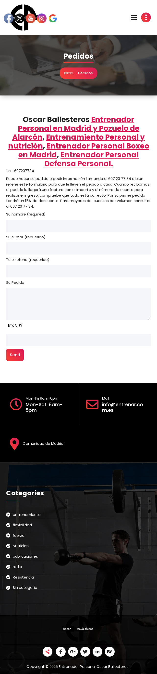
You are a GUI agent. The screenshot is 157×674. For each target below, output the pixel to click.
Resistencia (23, 577)
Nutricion (21, 545)
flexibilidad (22, 524)
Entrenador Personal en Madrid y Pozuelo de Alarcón (75, 128)
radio (17, 566)
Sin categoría (25, 587)
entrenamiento (27, 514)
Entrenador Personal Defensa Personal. (91, 159)
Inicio (68, 73)
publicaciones (25, 556)
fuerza (18, 535)
